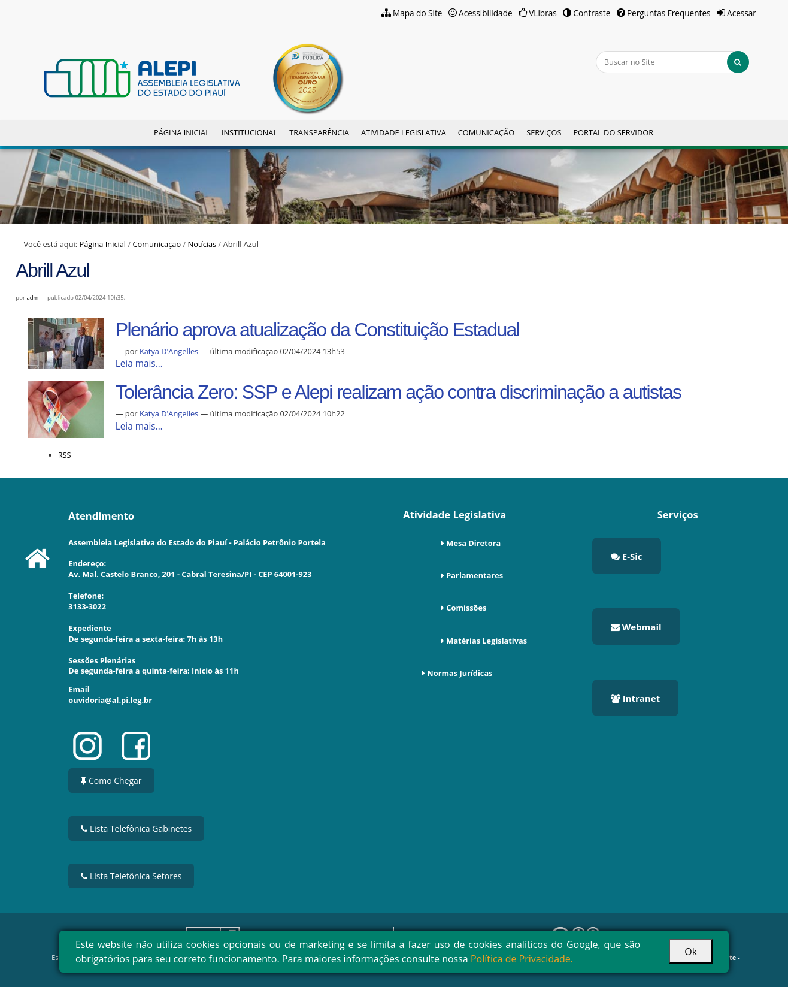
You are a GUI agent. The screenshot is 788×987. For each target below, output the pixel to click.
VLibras (543, 13)
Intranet (635, 698)
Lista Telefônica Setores (131, 876)
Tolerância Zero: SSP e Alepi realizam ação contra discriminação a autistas (398, 392)
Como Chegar (111, 780)
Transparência (319, 132)
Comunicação (486, 132)
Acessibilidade (486, 13)
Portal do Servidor (613, 132)
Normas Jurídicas (459, 673)
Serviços (543, 132)
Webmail (636, 627)
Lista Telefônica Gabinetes (136, 828)
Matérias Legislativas (486, 640)
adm (32, 297)
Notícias (202, 244)
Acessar (741, 13)
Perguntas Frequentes (669, 13)
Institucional (249, 132)
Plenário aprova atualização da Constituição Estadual (318, 329)
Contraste (591, 13)
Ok (690, 951)
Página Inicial (182, 132)
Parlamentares (474, 575)
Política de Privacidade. (522, 958)
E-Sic (626, 556)
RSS (64, 454)
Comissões (466, 607)
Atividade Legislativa (403, 132)
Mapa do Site (418, 13)
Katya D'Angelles (170, 351)
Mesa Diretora (473, 543)
